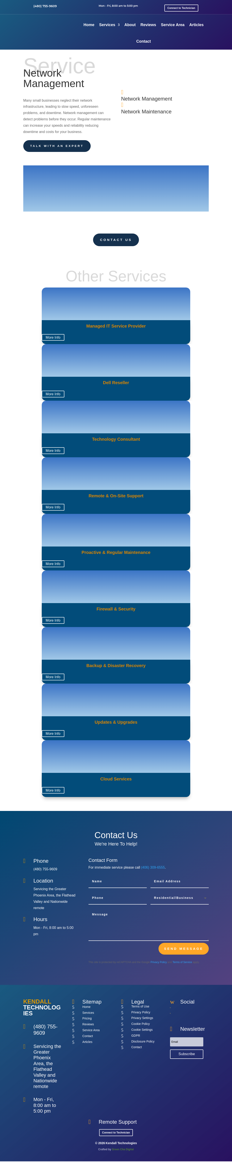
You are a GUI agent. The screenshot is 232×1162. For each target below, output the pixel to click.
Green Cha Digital (123, 1150)
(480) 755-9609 (45, 6)
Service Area (172, 25)
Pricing (87, 1019)
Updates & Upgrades (116, 722)
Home (88, 25)
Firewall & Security (116, 609)
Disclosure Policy (143, 1042)
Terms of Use (140, 1007)
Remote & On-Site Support (115, 496)
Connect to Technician (181, 8)
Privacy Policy (158, 962)
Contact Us (116, 240)
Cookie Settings (142, 1030)
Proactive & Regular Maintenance (116, 553)
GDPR (135, 1036)
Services (107, 25)
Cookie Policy (140, 1024)
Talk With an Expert (59, 146)
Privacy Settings (142, 1018)
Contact (143, 41)
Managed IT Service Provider (116, 326)
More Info (53, 338)
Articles (196, 25)
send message (183, 949)
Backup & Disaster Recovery (115, 666)
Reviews (148, 25)
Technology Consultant (116, 439)
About (130, 25)
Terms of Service (182, 962)
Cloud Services (116, 779)
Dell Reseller (116, 383)
